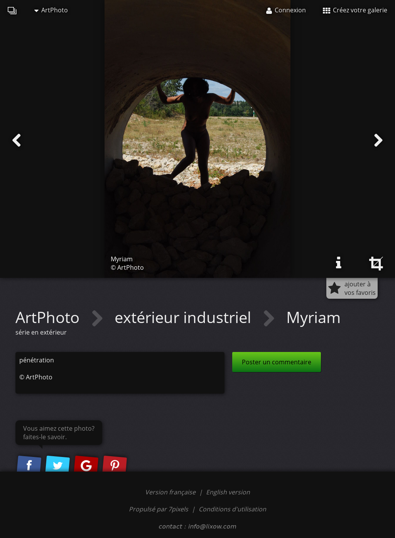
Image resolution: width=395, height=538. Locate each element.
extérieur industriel (185, 317)
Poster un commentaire (276, 362)
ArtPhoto (51, 10)
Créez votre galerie (355, 10)
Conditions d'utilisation (232, 509)
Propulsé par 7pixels (158, 509)
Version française (171, 492)
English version (228, 492)
